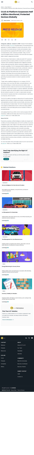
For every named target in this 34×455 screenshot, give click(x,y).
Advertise (20, 353)
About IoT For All (21, 345)
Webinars (3, 345)
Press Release (8, 7)
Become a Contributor (23, 363)
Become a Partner (22, 366)
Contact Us (20, 376)
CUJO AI (12, 45)
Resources (3, 350)
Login (19, 373)
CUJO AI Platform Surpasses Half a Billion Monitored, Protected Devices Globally (17, 8)
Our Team (20, 348)
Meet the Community (22, 361)
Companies (3, 363)
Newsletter (20, 350)
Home (2, 358)
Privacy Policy (13, 390)
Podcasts (3, 348)
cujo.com (3, 115)
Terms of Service (20, 390)
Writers (2, 366)
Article (2, 7)
